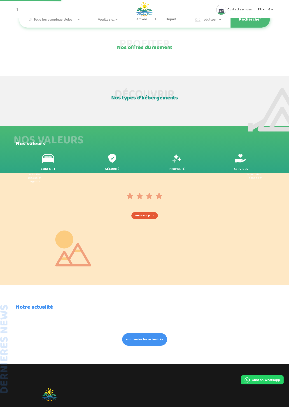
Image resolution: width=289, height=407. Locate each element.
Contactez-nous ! (240, 9)
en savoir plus (144, 215)
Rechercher (250, 19)
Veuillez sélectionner (108, 19)
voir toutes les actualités (144, 339)
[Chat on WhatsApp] (262, 379)
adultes (209, 19)
